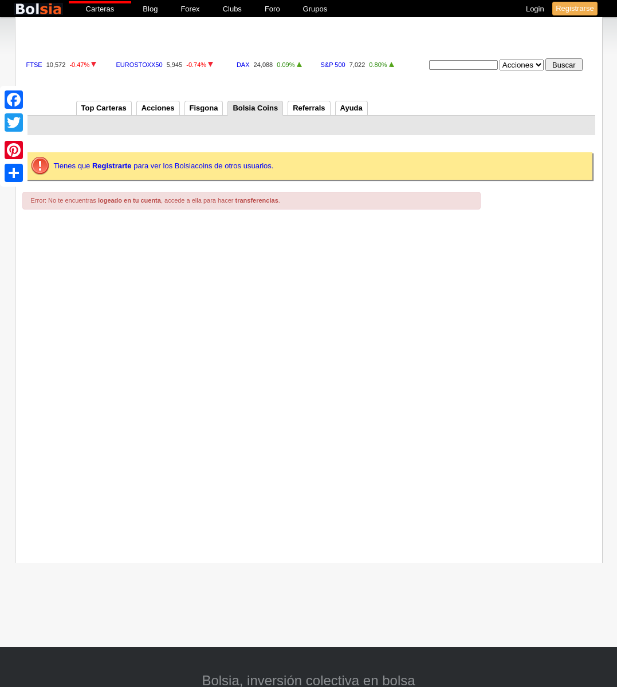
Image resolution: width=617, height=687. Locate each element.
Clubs (232, 9)
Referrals (309, 108)
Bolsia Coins (255, 108)
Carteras (100, 9)
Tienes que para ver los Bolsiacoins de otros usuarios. (164, 165)
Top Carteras (104, 108)
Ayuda (351, 108)
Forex (189, 9)
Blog (150, 9)
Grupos (315, 9)
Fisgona (204, 108)
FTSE (34, 64)
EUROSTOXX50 (139, 64)
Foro (272, 9)
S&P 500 (332, 64)
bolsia (38, 9)
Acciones (158, 108)
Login (536, 9)
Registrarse (575, 8)
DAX (243, 64)
